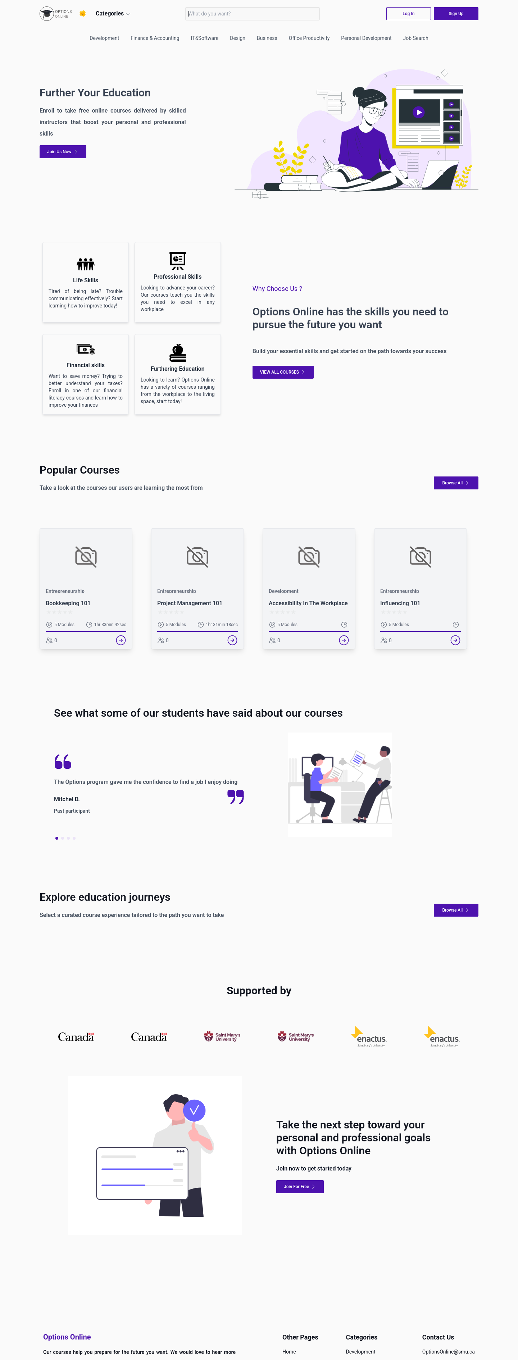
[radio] (48, 612)
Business (267, 38)
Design (237, 38)
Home (289, 1352)
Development (104, 38)
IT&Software (205, 38)
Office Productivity (309, 38)
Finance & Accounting (155, 38)
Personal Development (366, 38)
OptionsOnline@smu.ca (448, 1352)
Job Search (415, 38)
